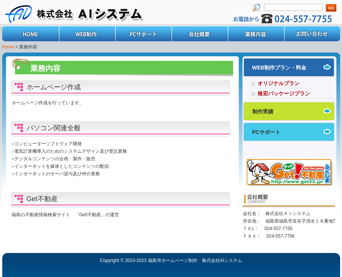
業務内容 (255, 33)
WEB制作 (87, 33)
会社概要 (199, 33)
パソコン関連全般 (54, 128)
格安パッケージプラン (284, 93)
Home (30, 33)
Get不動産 (42, 199)
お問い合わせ (312, 33)
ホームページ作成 (54, 87)
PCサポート (143, 33)
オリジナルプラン (279, 83)
